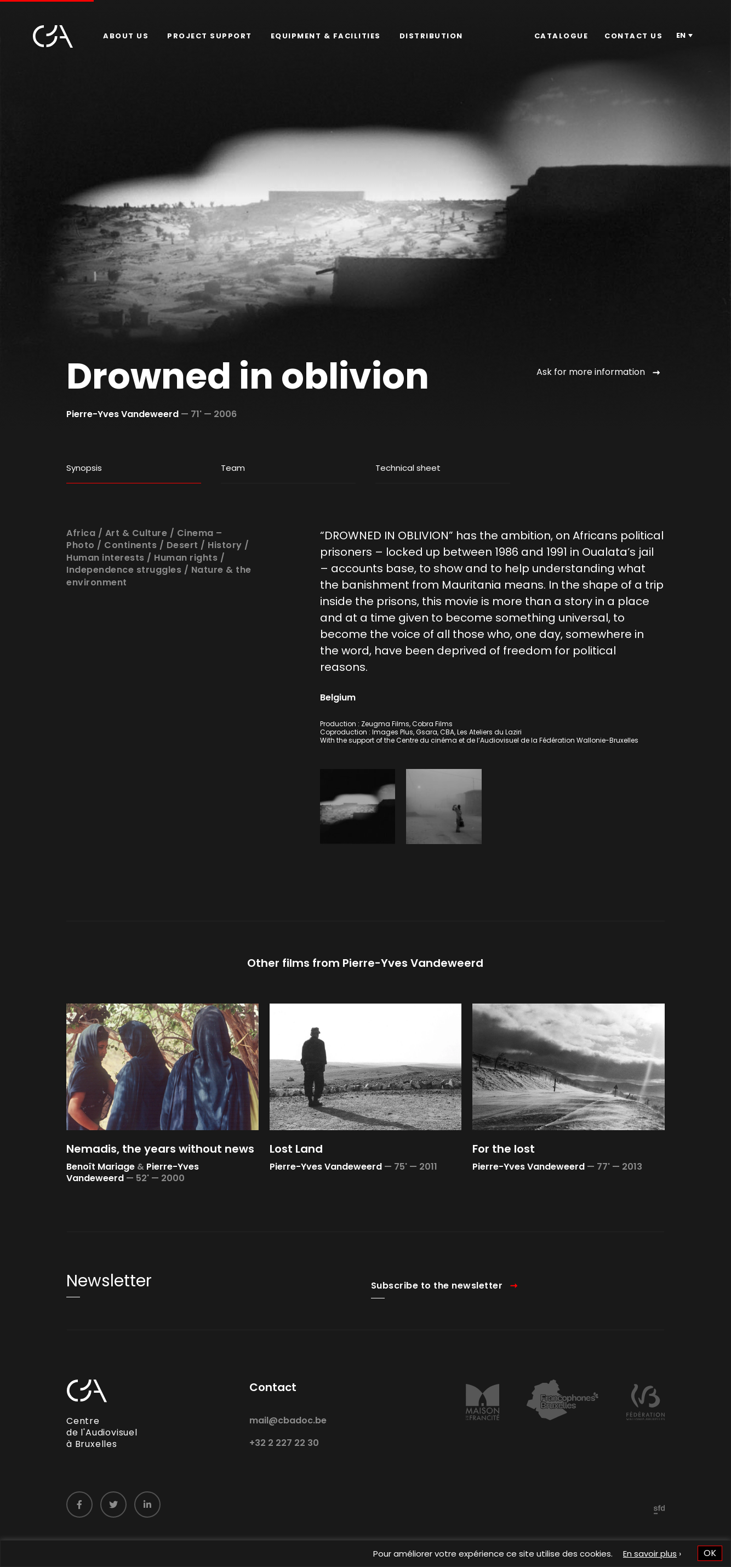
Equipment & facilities (326, 36)
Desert (182, 578)
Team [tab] (233, 468)
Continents (130, 578)
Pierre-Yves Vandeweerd (122, 414)
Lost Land (296, 1181)
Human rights (186, 590)
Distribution (431, 36)
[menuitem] (126, 36)
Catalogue (561, 36)
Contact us (633, 36)
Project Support (209, 36)
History (225, 578)
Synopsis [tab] (84, 468)
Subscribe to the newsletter (437, 1318)
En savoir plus (650, 1553)
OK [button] (710, 1553)
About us (126, 36)
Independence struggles (123, 602)
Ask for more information (590, 372)
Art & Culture (136, 565)
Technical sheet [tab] (408, 468)
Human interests (105, 590)
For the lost (503, 1181)
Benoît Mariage (100, 1199)
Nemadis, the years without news (160, 1181)
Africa (80, 565)
